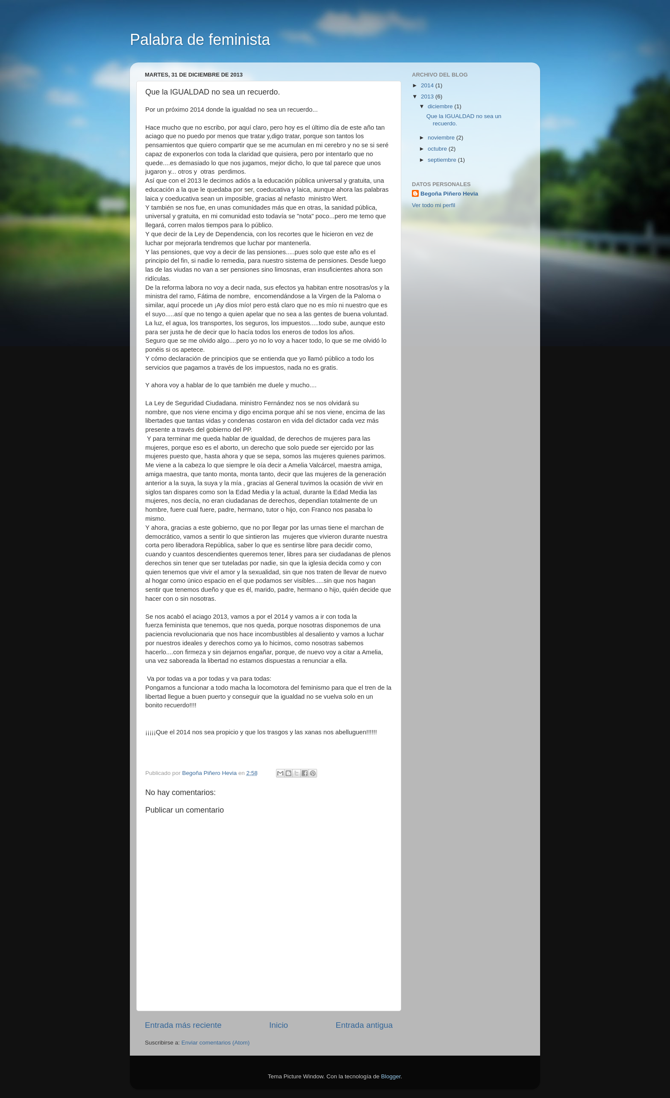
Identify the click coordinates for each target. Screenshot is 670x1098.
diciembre (441, 106)
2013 (428, 96)
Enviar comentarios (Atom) (216, 1042)
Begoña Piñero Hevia (449, 193)
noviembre (442, 137)
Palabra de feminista (200, 39)
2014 (428, 85)
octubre (438, 148)
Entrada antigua (364, 1025)
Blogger (391, 1076)
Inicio (278, 1025)
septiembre (443, 160)
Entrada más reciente (183, 1025)
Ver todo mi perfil (433, 205)
